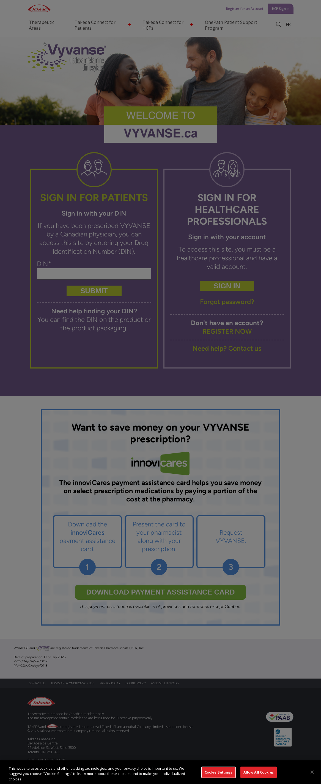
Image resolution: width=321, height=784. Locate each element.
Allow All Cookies (258, 775)
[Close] (312, 775)
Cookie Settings (218, 775)
